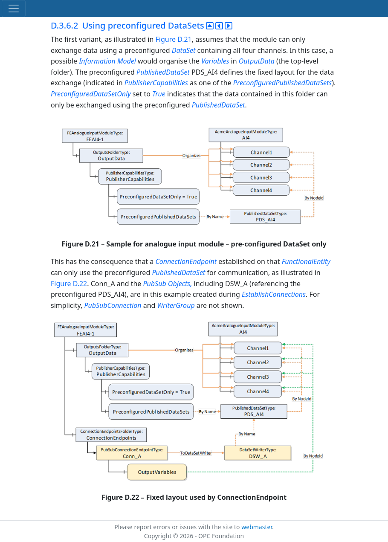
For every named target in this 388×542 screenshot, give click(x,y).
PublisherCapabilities (157, 82)
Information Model (107, 61)
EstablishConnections (274, 294)
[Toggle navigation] (14, 8)
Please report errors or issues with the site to (177, 527)
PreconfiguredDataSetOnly (92, 94)
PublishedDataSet (163, 72)
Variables (215, 61)
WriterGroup (177, 305)
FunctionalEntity (306, 261)
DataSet (184, 50)
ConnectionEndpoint (186, 261)
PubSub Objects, (168, 283)
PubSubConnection (112, 305)
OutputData (257, 61)
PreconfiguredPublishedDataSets (282, 82)
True (158, 94)
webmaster (256, 527)
